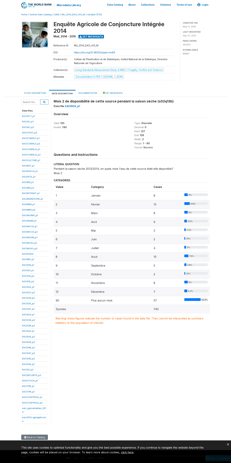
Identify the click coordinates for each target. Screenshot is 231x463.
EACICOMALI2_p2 (31, 154)
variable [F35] (94, 14)
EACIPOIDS (27, 253)
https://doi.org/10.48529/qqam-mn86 (94, 52)
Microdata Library (69, 5)
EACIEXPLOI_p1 (30, 171)
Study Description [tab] (35, 92)
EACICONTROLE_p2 (32, 402)
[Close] (228, 444)
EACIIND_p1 (28, 182)
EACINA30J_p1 (29, 242)
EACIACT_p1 (28, 116)
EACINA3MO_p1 (30, 215)
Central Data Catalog (40, 14)
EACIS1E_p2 (28, 281)
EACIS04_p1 (28, 330)
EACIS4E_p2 (28, 363)
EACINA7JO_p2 (30, 231)
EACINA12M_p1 (29, 237)
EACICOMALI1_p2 (31, 143)
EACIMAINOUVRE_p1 (32, 198)
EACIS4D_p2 (28, 358)
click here (127, 452)
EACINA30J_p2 (30, 248)
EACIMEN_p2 (28, 209)
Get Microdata (91, 36)
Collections (148, 4)
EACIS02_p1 (28, 286)
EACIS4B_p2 (28, 347)
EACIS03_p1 (28, 314)
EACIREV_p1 (28, 259)
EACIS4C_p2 (28, 353)
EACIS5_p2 (27, 369)
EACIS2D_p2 (28, 297)
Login (202, 4)
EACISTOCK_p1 (30, 380)
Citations (165, 4)
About (132, 4)
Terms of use (184, 4)
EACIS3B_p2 (28, 325)
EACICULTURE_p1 (31, 160)
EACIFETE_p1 (28, 176)
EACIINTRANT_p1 (31, 193)
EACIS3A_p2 (28, 319)
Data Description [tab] (62, 93)
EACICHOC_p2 (29, 132)
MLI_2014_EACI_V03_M (73, 14)
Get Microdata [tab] (113, 92)
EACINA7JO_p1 (29, 226)
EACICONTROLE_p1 (32, 397)
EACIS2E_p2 (28, 303)
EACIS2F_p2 (28, 308)
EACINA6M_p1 (29, 220)
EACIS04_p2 (28, 336)
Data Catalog (115, 4)
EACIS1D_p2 (28, 275)
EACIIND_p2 (28, 187)
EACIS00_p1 (28, 264)
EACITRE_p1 (28, 386)
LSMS (56, 14)
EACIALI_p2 (28, 127)
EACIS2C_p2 (28, 292)
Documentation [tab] (87, 92)
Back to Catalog (34, 437)
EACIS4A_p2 (28, 341)
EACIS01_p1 (28, 270)
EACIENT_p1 (28, 165)
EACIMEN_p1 (28, 204)
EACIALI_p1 (27, 121)
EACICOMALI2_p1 (31, 148)
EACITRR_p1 (28, 391)
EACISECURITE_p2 (31, 374)
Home (24, 14)
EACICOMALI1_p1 (31, 137)
